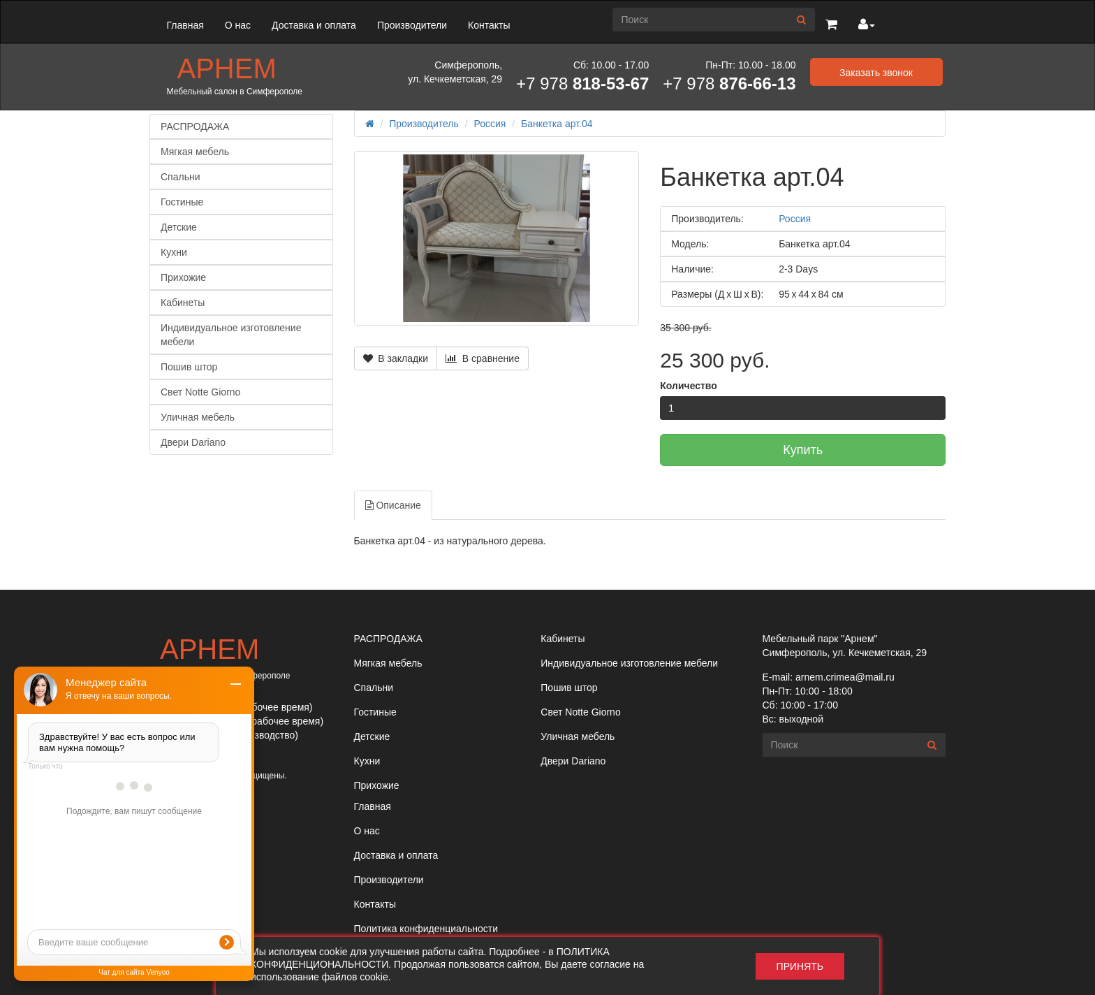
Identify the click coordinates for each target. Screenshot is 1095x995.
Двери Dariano (193, 442)
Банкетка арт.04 (556, 123)
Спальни (180, 176)
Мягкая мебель (195, 151)
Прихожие (183, 277)
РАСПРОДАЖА (195, 126)
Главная (185, 25)
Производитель (424, 123)
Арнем (227, 68)
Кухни (174, 252)
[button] (831, 25)
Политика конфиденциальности (426, 928)
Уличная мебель (198, 417)
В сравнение (483, 358)
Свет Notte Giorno (200, 392)
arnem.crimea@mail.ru (845, 677)
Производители (412, 25)
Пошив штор (189, 366)
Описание (393, 505)
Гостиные (182, 202)
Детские (179, 227)
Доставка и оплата (314, 25)
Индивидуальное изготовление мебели (231, 334)
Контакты (489, 25)
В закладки (396, 358)
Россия (490, 123)
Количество (688, 385)
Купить (803, 450)
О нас (238, 25)
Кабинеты (183, 302)
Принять (800, 966)
